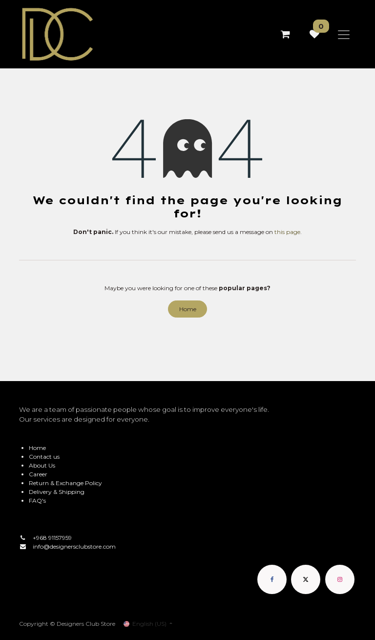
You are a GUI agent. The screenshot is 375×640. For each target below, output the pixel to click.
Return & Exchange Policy (65, 483)
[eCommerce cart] (285, 34)
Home (187, 309)
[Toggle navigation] (344, 34)
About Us (42, 465)
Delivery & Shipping (56, 491)
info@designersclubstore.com (74, 546)
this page (287, 231)
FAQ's (37, 500)
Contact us (44, 456)
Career (38, 474)
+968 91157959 (52, 537)
